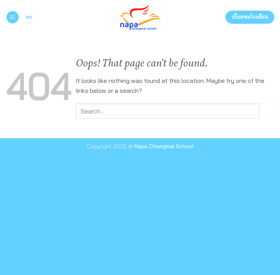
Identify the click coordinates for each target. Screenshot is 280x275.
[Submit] (266, 111)
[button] (12, 17)
